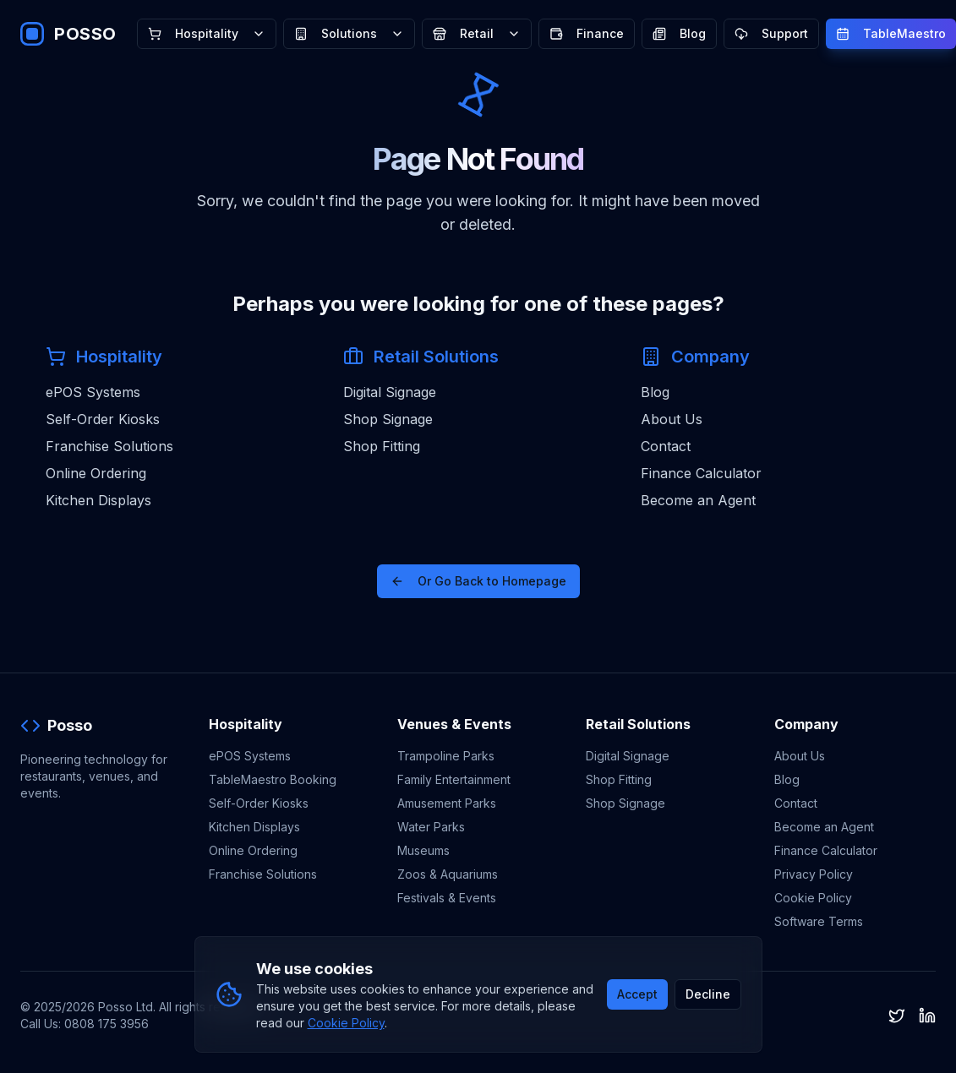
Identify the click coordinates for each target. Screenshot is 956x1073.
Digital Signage (389, 392)
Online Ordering (96, 473)
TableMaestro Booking (272, 779)
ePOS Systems (93, 392)
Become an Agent (698, 500)
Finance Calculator (701, 473)
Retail (477, 33)
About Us (671, 419)
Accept (637, 994)
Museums (423, 850)
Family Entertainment (454, 779)
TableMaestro (891, 33)
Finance (586, 33)
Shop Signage (388, 419)
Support (771, 33)
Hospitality (206, 33)
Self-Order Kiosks (103, 419)
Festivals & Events (446, 898)
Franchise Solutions (109, 446)
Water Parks (431, 827)
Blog (679, 33)
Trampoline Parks (445, 756)
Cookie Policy (813, 898)
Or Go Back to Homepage (478, 581)
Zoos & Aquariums (447, 874)
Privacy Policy (813, 874)
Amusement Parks (446, 803)
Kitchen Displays (98, 500)
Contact (666, 446)
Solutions (349, 33)
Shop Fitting (381, 446)
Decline (708, 994)
